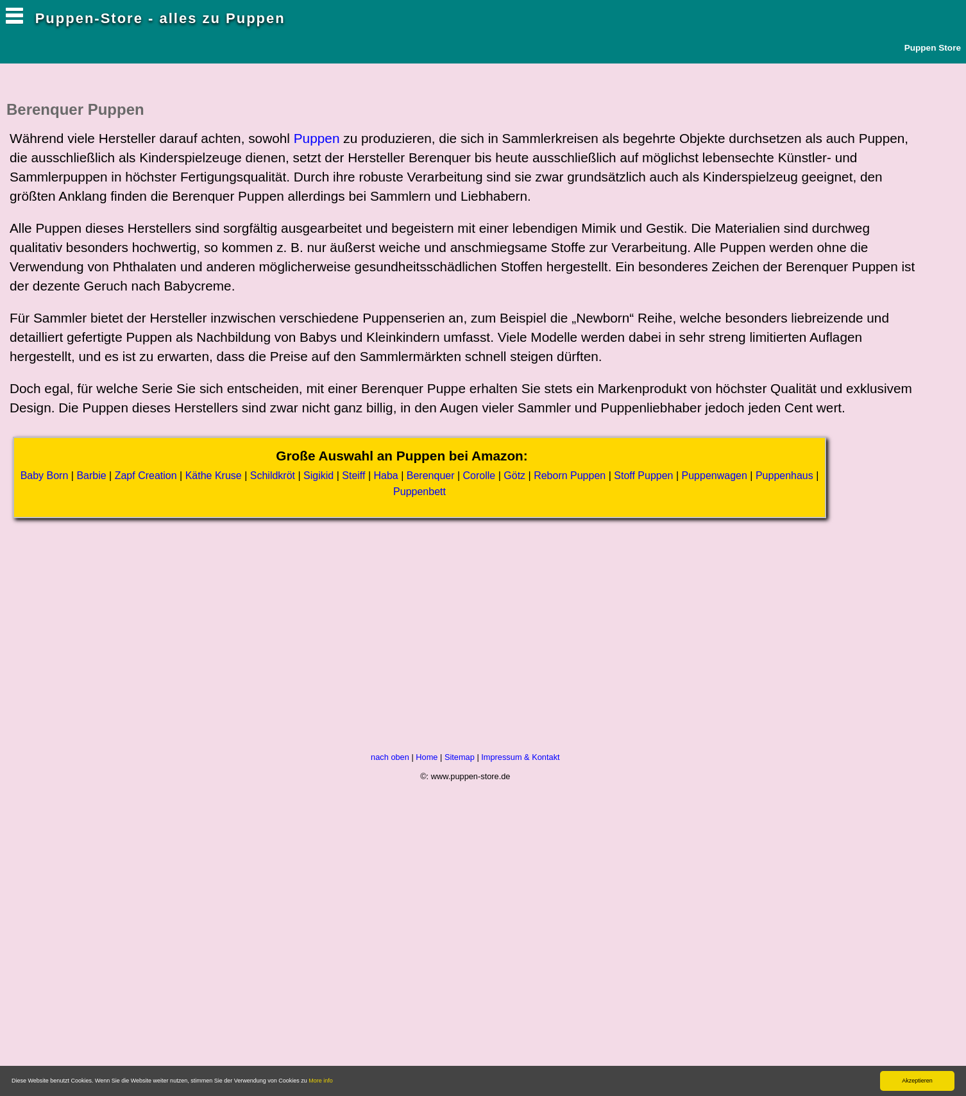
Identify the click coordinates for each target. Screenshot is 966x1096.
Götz (514, 475)
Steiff (353, 475)
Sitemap (460, 757)
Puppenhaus (784, 475)
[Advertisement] (240, 645)
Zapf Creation (146, 475)
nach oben (390, 757)
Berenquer (431, 475)
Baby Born (45, 475)
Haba (385, 475)
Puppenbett (419, 491)
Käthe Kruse (213, 475)
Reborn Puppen (570, 475)
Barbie (91, 475)
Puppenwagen (714, 475)
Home (426, 757)
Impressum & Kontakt (520, 757)
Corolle (479, 475)
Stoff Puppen (643, 475)
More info (321, 1080)
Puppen (317, 138)
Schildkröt (272, 475)
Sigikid (318, 475)
